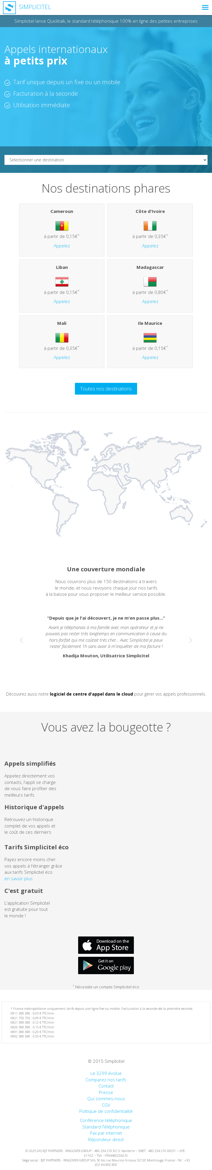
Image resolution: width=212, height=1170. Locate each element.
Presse (106, 1092)
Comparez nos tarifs (106, 1080)
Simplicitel (27, 7)
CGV (106, 1105)
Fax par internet (106, 1133)
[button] (19, 638)
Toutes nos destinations (106, 388)
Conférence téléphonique (106, 1120)
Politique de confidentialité (106, 1111)
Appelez (62, 246)
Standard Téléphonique (106, 1127)
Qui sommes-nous (106, 1098)
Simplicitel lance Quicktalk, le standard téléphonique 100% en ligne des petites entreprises (106, 21)
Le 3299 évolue (106, 1073)
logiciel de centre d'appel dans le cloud (91, 694)
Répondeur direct (106, 1139)
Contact (106, 1086)
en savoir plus (18, 878)
